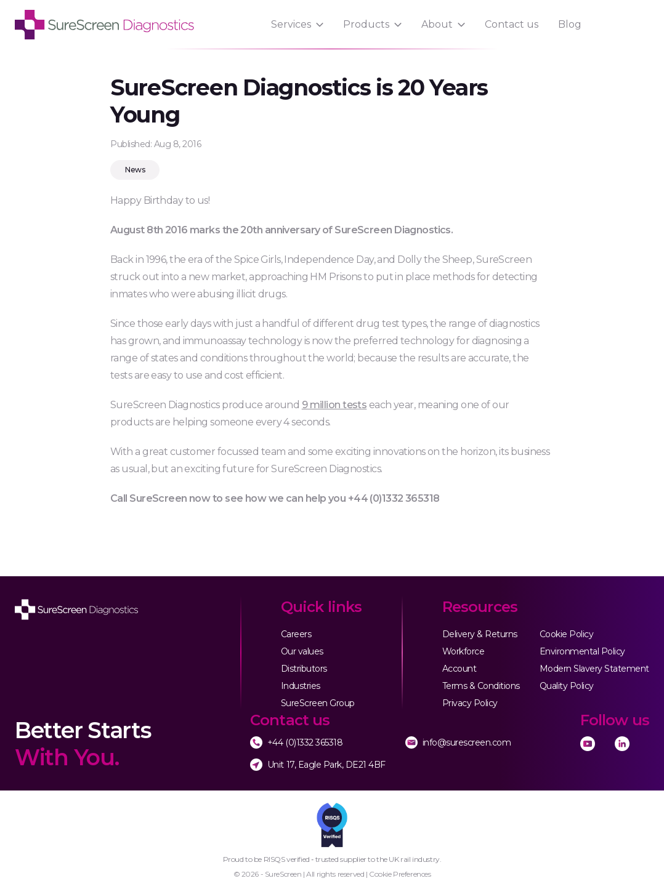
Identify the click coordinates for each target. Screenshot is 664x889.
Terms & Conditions (481, 685)
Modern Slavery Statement (594, 668)
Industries (300, 685)
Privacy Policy (470, 703)
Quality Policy (567, 685)
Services (291, 24)
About (437, 24)
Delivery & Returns (479, 634)
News (135, 169)
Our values (302, 651)
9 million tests (334, 405)
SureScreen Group (318, 703)
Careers (296, 634)
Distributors (304, 668)
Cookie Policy (567, 634)
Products (366, 24)
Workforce (463, 651)
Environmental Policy (582, 651)
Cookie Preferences (400, 874)
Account (459, 668)
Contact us (511, 24)
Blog (569, 24)
